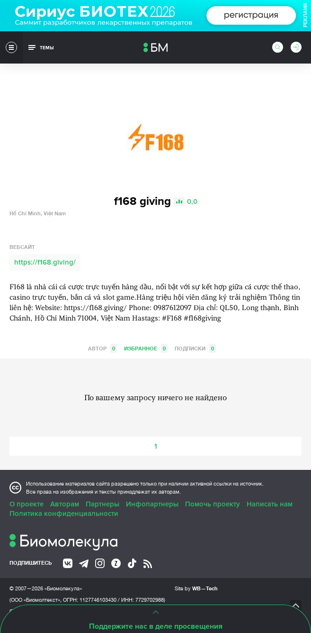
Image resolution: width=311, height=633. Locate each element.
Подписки (195, 348)
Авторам (64, 504)
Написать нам (270, 504)
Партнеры (102, 504)
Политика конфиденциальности (63, 513)
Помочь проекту (212, 504)
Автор (102, 348)
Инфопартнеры (152, 504)
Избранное (146, 348)
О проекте (26, 504)
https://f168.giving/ (45, 262)
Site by (196, 588)
